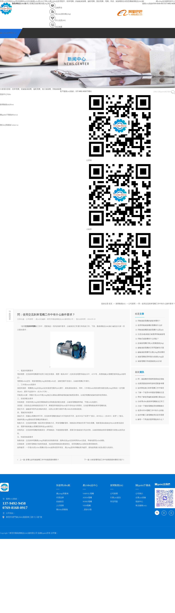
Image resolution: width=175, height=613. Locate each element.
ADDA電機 (87, 498)
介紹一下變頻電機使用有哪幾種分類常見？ (151, 406)
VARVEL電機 (88, 494)
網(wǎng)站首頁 (8, 33)
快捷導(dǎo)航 (63, 485)
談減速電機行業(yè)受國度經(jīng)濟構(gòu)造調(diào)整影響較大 (151, 344)
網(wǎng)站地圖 (162, 1)
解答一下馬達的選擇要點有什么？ (151, 419)
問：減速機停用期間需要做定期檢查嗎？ (151, 379)
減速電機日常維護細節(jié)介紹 (150, 361)
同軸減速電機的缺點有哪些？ (149, 321)
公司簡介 (139, 494)
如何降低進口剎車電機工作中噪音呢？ (151, 388)
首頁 (110, 304)
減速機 (118, 1)
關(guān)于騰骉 (9, 115)
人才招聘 (60, 506)
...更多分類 (87, 510)
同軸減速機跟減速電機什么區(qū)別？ (150, 330)
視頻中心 (171, 1)
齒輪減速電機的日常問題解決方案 (151, 348)
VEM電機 (87, 506)
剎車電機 (70, 1)
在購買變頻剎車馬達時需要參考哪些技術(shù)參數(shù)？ (151, 384)
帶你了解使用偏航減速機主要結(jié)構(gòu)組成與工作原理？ (151, 397)
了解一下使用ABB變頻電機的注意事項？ (151, 393)
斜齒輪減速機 (80, 1)
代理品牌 (60, 498)
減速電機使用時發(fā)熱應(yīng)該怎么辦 (151, 357)
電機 (107, 1)
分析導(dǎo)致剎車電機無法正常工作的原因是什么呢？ (151, 402)
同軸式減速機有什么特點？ (148, 339)
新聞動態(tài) (7, 104)
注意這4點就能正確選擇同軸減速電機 (151, 335)
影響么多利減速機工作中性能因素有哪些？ (42, 460)
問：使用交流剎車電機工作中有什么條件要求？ (156, 304)
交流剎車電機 (30, 326)
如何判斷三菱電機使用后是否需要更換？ (151, 415)
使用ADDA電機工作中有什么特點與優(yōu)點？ (151, 411)
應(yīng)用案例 (62, 494)
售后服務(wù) (141, 506)
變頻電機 (99, 1)
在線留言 (60, 502)
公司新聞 (131, 304)
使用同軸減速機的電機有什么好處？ (150, 326)
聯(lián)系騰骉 (9, 125)
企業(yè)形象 (141, 498)
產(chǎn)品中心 (90, 485)
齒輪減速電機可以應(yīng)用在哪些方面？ (151, 353)
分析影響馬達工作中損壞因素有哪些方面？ (107, 460)
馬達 (112, 1)
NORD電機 (87, 502)
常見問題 (114, 502)
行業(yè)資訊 (115, 498)
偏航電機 (91, 1)
